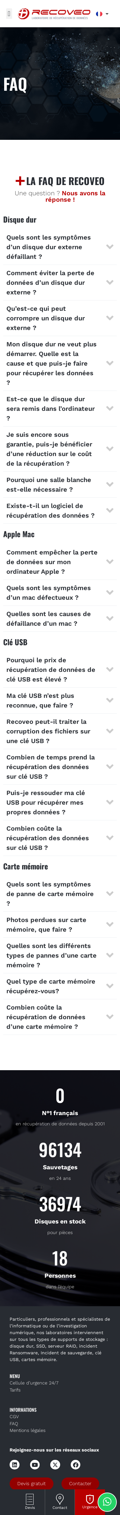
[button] (9, 13)
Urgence (90, 1507)
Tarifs (15, 1390)
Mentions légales (27, 1430)
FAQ (14, 1423)
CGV (14, 1416)
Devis (30, 1507)
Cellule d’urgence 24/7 (34, 1383)
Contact (59, 1507)
